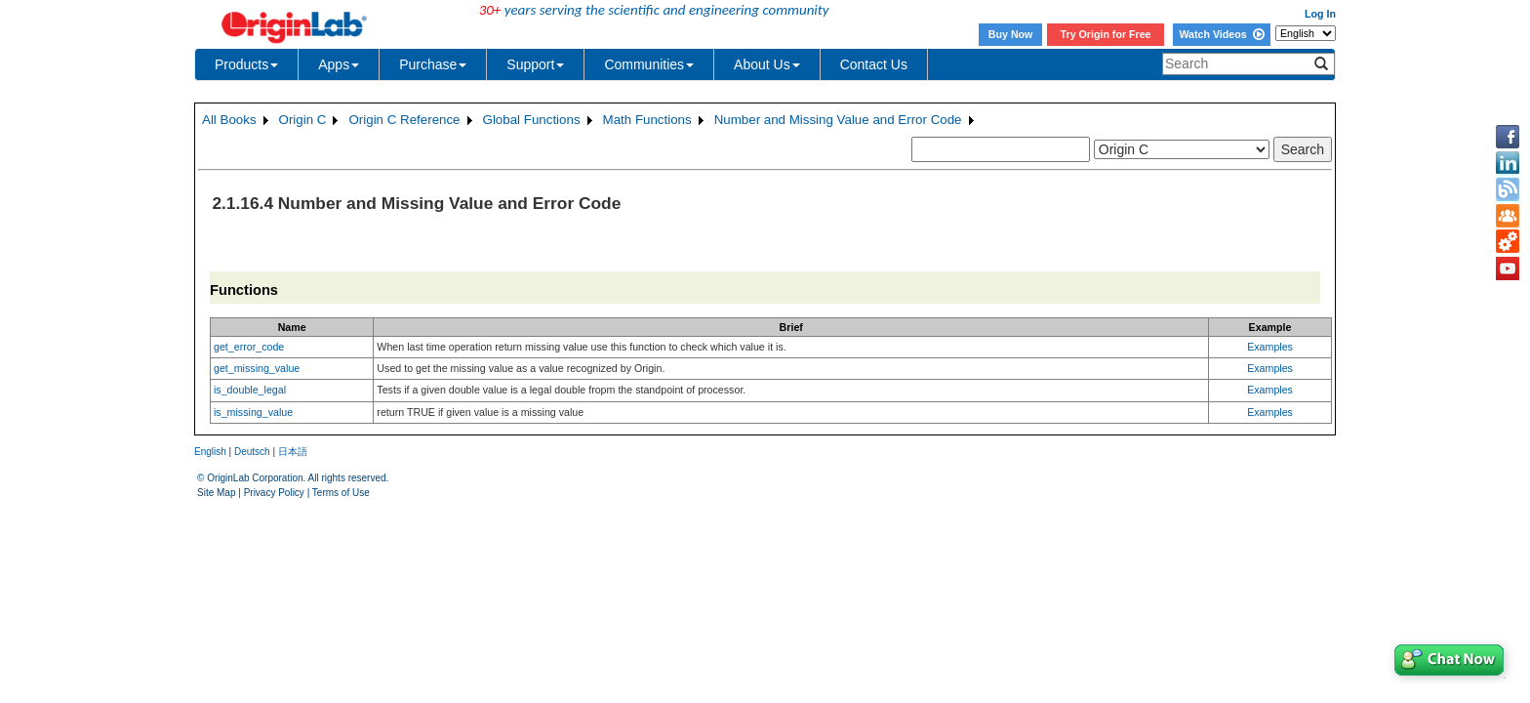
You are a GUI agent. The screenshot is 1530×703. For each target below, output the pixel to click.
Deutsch (252, 451)
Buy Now (1010, 34)
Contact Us (873, 64)
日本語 (292, 451)
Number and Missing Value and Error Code (838, 119)
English (210, 451)
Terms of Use (341, 492)
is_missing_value (253, 412)
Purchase (432, 64)
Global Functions (532, 119)
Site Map (216, 492)
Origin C (303, 119)
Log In (1320, 14)
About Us (767, 64)
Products (246, 64)
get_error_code (249, 346)
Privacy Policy (274, 492)
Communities (649, 64)
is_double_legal (250, 389)
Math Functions (647, 119)
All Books (229, 119)
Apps (338, 64)
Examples (1270, 346)
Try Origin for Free (1106, 34)
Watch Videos (1221, 34)
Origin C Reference (404, 119)
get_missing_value (257, 368)
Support (535, 64)
